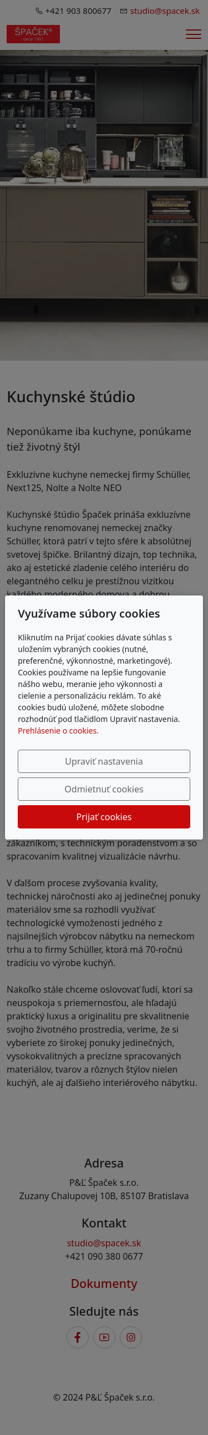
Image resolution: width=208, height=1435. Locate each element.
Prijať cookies (104, 817)
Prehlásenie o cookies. (58, 730)
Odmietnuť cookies (103, 789)
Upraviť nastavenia (104, 761)
